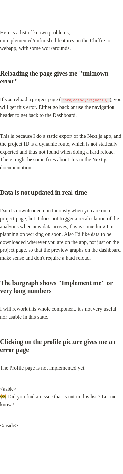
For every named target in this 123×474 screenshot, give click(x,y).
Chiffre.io (100, 40)
